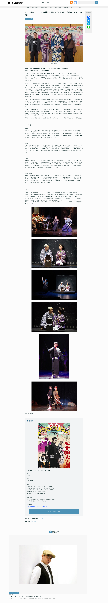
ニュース (28, 28)
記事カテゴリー (46, 6)
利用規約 (18, 592)
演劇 (27, 14)
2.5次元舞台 (44, 14)
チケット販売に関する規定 (27, 592)
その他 (80, 14)
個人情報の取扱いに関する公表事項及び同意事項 (44, 592)
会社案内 (95, 592)
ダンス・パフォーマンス (56, 14)
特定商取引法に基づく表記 (80, 592)
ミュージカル (34, 14)
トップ (12, 592)
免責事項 (89, 592)
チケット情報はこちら (54, 521)
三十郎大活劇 (33, 532)
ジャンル (36, 6)
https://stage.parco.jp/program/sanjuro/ (37, 515)
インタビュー (13, 569)
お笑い (74, 14)
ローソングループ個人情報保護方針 (65, 592)
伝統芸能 (67, 14)
